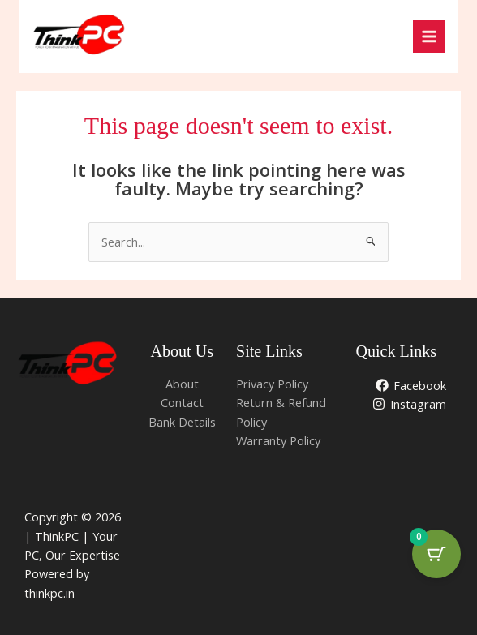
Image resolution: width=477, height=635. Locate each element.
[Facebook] (411, 385)
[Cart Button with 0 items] (436, 554)
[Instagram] (409, 403)
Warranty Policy (278, 440)
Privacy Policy (272, 383)
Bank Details (182, 422)
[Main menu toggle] (429, 36)
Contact (182, 402)
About (182, 383)
